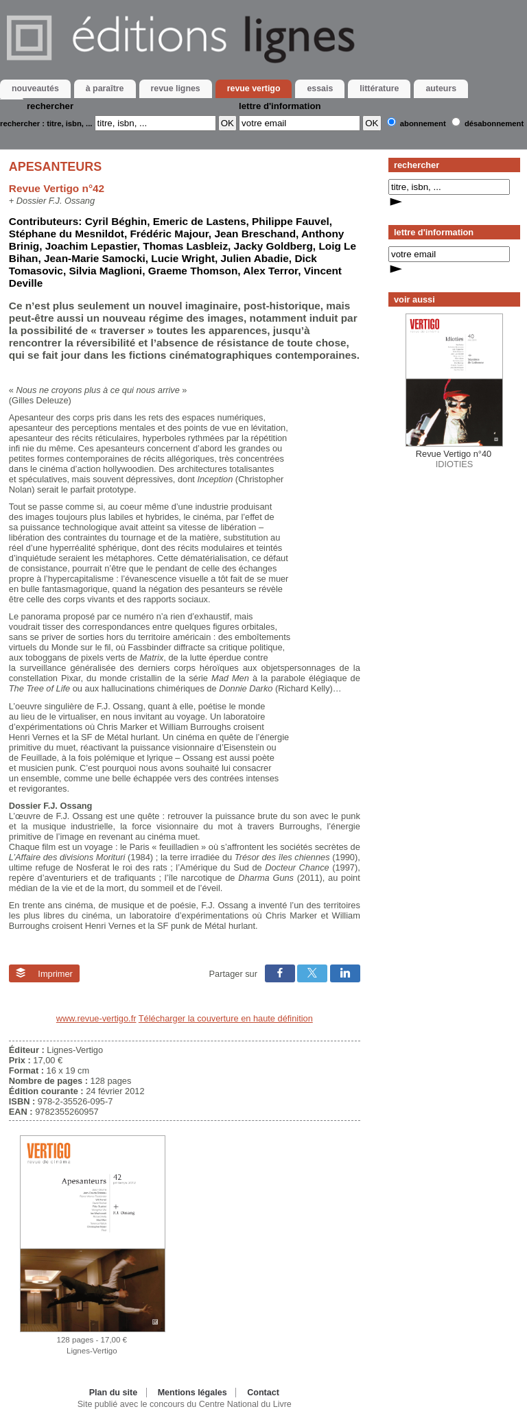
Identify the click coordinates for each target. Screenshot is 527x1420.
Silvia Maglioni (105, 270)
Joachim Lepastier (91, 246)
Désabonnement (494, 123)
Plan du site (113, 1392)
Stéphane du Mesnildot (66, 233)
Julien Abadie (255, 258)
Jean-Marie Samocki (94, 258)
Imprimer (44, 973)
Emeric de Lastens (199, 221)
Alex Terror (270, 270)
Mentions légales (192, 1392)
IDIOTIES (454, 459)
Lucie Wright (183, 258)
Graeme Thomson (193, 270)
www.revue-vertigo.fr (96, 1018)
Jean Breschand (255, 233)
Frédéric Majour (169, 233)
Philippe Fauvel (290, 221)
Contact (263, 1392)
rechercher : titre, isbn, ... (46, 123)
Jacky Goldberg (273, 246)
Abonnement (423, 123)
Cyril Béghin (116, 221)
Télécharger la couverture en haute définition (226, 1018)
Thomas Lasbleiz (185, 246)
